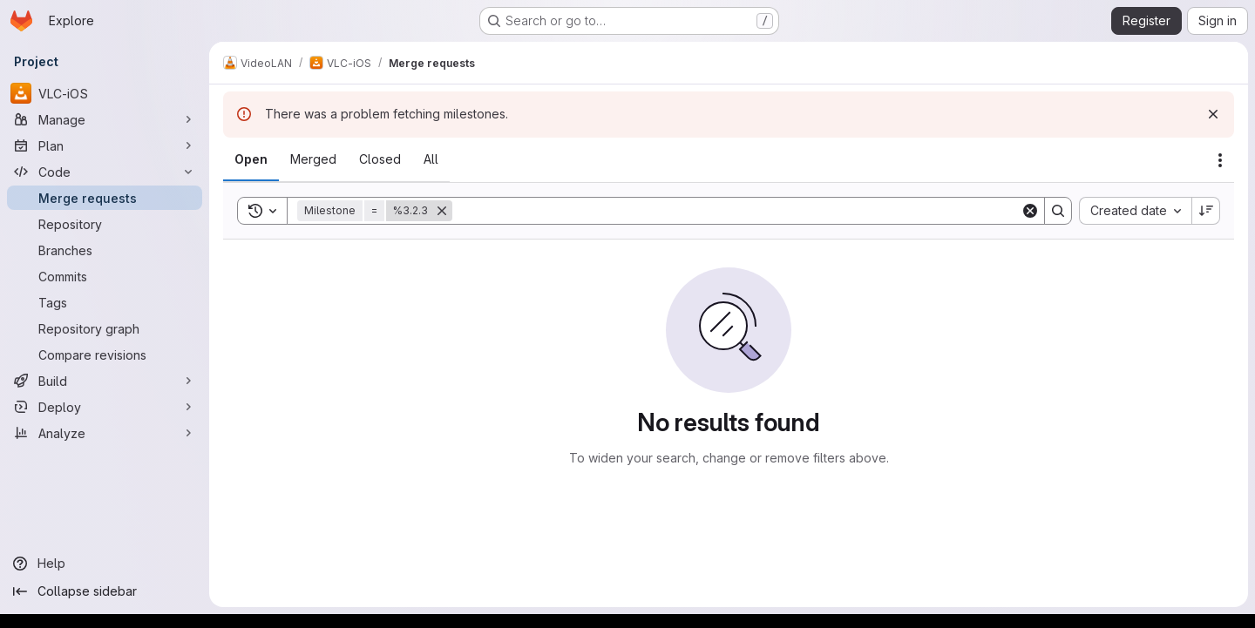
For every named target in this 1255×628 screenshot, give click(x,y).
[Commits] (104, 276)
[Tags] (104, 302)
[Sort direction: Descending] (1206, 211)
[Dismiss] (1213, 114)
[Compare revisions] (104, 354)
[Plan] (104, 145)
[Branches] (104, 250)
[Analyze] (104, 433)
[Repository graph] (104, 328)
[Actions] (1220, 160)
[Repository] (104, 224)
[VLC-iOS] (104, 93)
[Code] (104, 171)
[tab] (251, 159)
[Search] (736, 210)
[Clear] (1030, 210)
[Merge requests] (104, 198)
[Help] (104, 563)
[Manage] (104, 119)
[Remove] (441, 210)
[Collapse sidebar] (104, 591)
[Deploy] (104, 407)
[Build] (104, 380)
